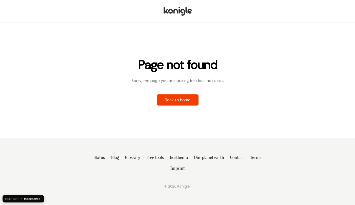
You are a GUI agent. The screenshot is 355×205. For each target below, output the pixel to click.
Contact (237, 157)
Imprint (177, 168)
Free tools (155, 157)
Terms (255, 157)
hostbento (179, 157)
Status (99, 157)
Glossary (132, 157)
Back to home (177, 99)
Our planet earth (209, 157)
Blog (115, 157)
